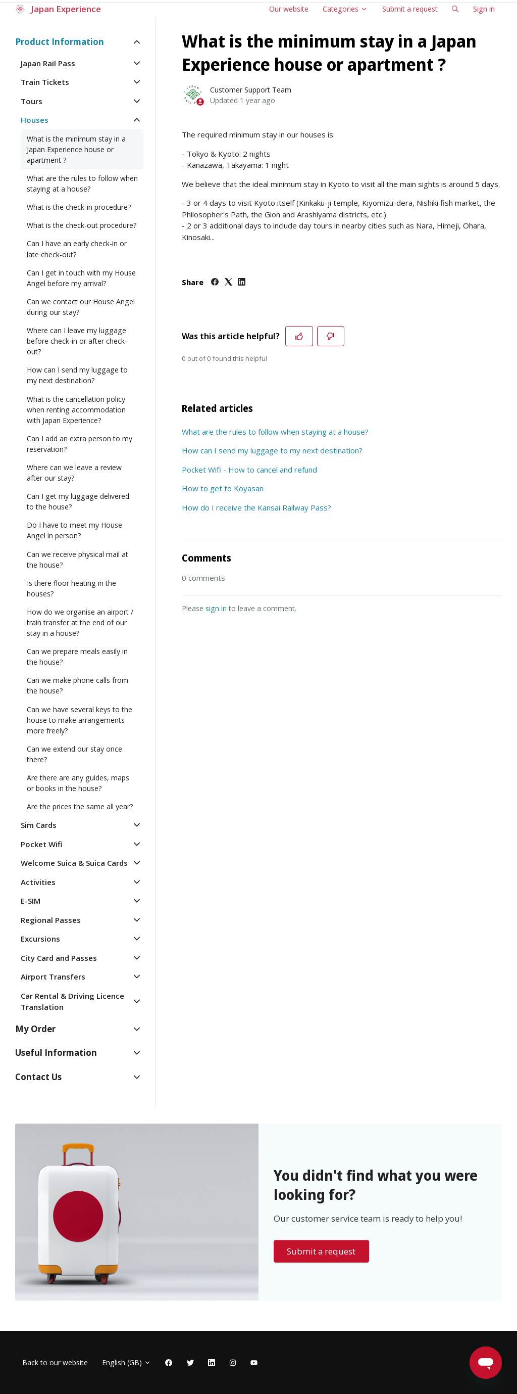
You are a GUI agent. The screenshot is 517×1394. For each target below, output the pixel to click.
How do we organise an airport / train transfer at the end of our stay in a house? (80, 622)
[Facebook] (215, 282)
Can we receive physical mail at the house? (77, 559)
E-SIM (30, 901)
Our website (288, 9)
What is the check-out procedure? (82, 225)
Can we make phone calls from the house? (77, 685)
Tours (31, 101)
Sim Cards (39, 825)
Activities (38, 882)
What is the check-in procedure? (79, 207)
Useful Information (56, 1052)
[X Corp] (228, 282)
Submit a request (410, 9)
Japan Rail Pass (48, 63)
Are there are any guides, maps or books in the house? (78, 783)
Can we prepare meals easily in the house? (77, 656)
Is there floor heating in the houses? (71, 588)
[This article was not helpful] (331, 336)
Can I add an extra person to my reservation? (79, 444)
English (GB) (126, 1362)
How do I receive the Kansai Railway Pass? (256, 507)
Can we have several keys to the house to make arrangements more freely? (79, 720)
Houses (34, 120)
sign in (216, 608)
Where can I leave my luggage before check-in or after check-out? (77, 341)
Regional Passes (51, 920)
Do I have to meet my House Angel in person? (74, 530)
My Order (35, 1029)
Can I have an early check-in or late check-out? (77, 249)
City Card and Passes (59, 958)
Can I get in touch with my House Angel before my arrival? (81, 278)
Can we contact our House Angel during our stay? (81, 307)
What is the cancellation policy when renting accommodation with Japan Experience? (76, 409)
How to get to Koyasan (223, 488)
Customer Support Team (250, 90)
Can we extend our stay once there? (74, 754)
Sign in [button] (484, 9)
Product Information (59, 42)
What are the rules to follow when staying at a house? (275, 432)
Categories (345, 9)
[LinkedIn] (241, 282)
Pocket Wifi (42, 844)
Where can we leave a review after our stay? (74, 472)
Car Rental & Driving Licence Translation (72, 1001)
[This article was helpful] (299, 336)
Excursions (40, 939)
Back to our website (55, 1362)
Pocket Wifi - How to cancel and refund (249, 469)
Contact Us (38, 1077)
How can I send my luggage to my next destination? (272, 450)
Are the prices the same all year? (80, 806)
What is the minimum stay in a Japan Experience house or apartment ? (76, 149)
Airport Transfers (53, 976)
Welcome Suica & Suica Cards (74, 863)
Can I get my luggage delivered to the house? (78, 501)
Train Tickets (45, 82)
